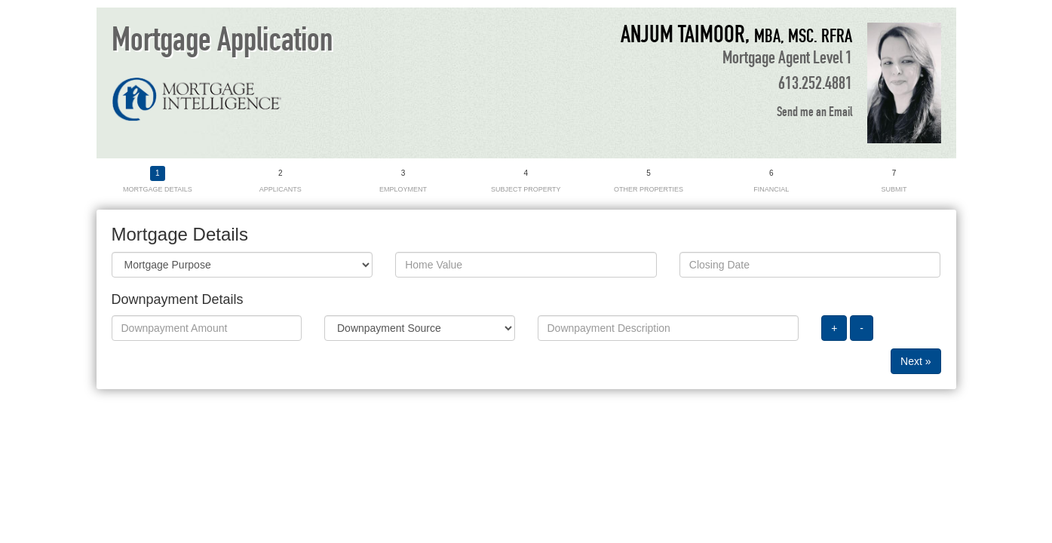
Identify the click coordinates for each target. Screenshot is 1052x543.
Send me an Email (814, 112)
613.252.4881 (815, 84)
